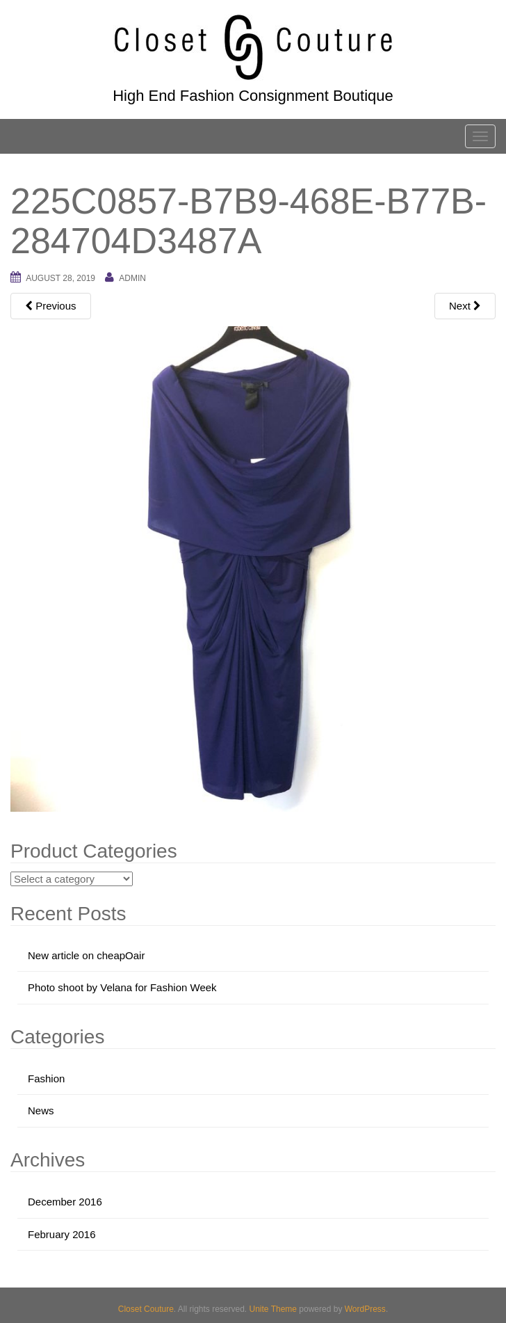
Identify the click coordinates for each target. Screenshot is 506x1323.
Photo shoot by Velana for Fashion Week (122, 987)
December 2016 (65, 1202)
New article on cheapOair (86, 955)
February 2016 (62, 1234)
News (41, 1110)
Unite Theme (273, 1309)
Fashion (46, 1078)
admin (132, 278)
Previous (50, 306)
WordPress (365, 1309)
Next (465, 306)
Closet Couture (146, 1309)
